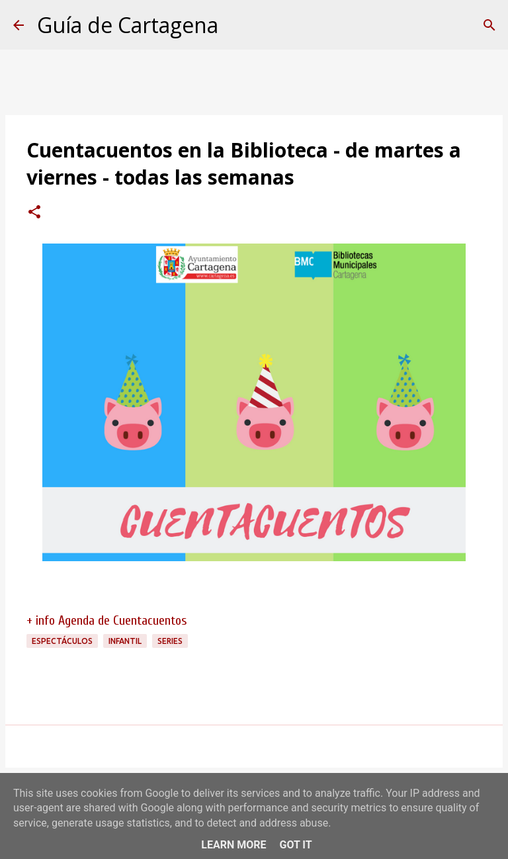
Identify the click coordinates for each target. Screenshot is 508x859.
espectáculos (62, 641)
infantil (125, 641)
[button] (34, 213)
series (170, 641)
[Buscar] (489, 25)
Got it (295, 844)
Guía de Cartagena (127, 25)
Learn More (233, 844)
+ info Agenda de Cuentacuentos (106, 620)
